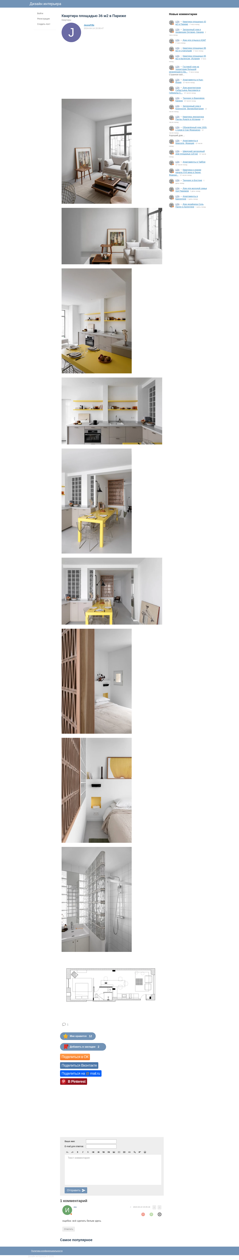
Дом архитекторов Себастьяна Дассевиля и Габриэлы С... (185, 90)
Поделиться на (81, 1073)
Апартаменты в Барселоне (186, 197)
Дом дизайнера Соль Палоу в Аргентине (189, 205)
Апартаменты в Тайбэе (194, 162)
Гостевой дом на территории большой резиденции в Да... (184, 69)
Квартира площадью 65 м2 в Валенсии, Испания (190, 57)
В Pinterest (77, 1081)
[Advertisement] (188, 260)
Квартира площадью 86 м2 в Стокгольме (190, 49)
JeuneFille (89, 25)
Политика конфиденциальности (47, 1251)
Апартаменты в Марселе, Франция (186, 141)
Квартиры (66, 20)
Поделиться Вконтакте (79, 1065)
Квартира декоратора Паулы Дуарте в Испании (189, 118)
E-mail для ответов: (74, 1146)
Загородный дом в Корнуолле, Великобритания (189, 107)
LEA (177, 21)
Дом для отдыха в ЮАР (194, 40)
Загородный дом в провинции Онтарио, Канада (189, 30)
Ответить (68, 1229)
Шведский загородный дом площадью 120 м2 (190, 152)
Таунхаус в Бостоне (192, 180)
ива (75, 1207)
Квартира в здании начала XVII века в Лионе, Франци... (185, 172)
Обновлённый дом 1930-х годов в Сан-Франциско (191, 128)
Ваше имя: (70, 1141)
